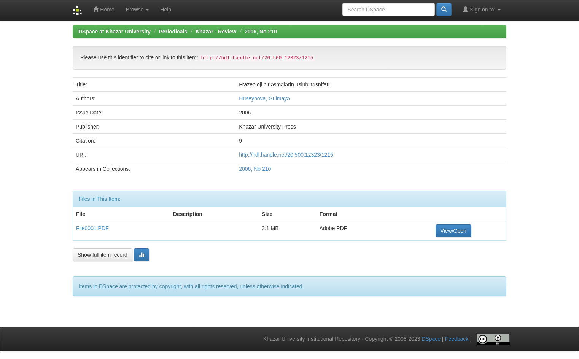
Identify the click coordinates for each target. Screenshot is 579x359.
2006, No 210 (261, 32)
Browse (137, 9)
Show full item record (102, 255)
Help (165, 9)
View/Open (453, 231)
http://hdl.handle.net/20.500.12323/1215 (286, 155)
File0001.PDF (92, 228)
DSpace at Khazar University (114, 32)
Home (103, 9)
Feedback (456, 339)
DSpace (431, 339)
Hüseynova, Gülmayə (264, 98)
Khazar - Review (216, 32)
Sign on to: (482, 9)
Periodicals (173, 32)
